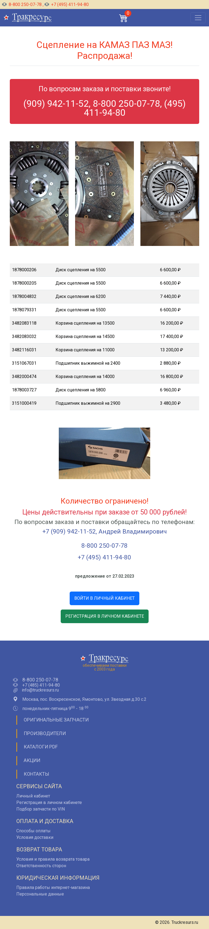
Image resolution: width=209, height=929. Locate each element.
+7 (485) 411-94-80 (41, 685)
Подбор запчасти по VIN (40, 809)
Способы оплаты (33, 830)
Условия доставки (34, 837)
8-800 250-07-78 (22, 4)
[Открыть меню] (198, 17)
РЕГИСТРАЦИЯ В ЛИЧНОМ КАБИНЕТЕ (104, 616)
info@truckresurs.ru (40, 690)
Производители (45, 733)
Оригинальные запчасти (56, 720)
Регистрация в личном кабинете (49, 802)
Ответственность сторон (41, 865)
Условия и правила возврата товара (53, 859)
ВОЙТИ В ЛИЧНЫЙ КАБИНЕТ (104, 598)
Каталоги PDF (41, 747)
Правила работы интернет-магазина (53, 887)
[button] (123, 17)
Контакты (36, 774)
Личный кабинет (33, 796)
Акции (32, 760)
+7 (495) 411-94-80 (67, 4)
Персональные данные (40, 894)
